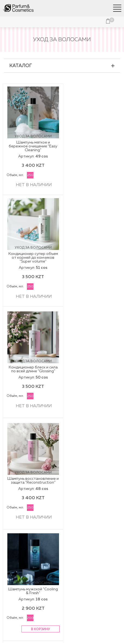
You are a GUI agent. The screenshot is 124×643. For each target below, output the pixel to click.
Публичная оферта (62, 565)
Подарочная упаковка (62, 506)
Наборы (62, 492)
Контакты (62, 572)
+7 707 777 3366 (62, 606)
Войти (46, 21)
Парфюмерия (62, 499)
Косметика (62, 485)
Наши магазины (62, 525)
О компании (62, 558)
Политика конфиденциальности (62, 632)
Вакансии (62, 587)
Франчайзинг (62, 580)
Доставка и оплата (62, 532)
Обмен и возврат (62, 539)
